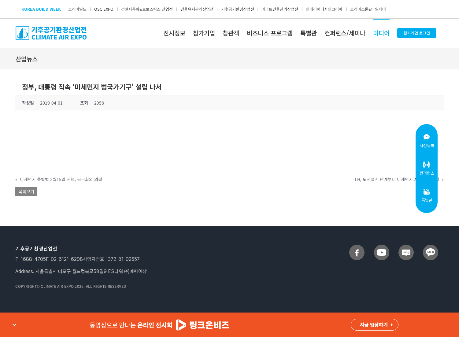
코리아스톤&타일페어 (368, 9)
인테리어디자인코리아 (324, 9)
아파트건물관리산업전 (279, 9)
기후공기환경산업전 (237, 9)
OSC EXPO (103, 9)
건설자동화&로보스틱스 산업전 (147, 9)
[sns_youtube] (381, 247)
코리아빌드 (77, 9)
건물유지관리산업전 (196, 9)
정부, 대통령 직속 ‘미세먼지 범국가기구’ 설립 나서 (92, 86)
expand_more (14, 324)
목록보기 (26, 191)
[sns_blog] (406, 247)
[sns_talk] (430, 247)
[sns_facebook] (357, 247)
